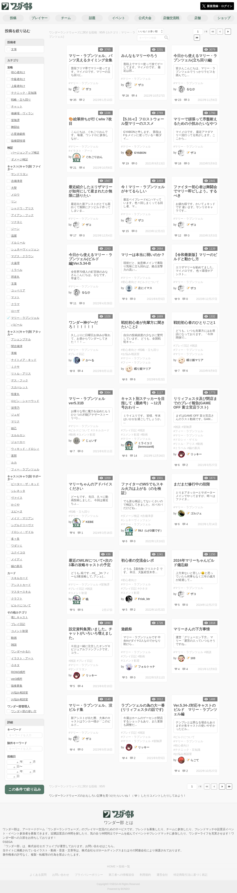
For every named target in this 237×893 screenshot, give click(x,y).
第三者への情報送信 (121, 874)
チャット (16, 106)
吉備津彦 (16, 181)
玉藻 (14, 283)
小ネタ (15, 665)
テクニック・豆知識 (23, 92)
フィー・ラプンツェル (25, 469)
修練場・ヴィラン (22, 113)
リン (14, 201)
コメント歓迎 (19, 631)
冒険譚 (15, 120)
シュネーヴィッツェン (25, 249)
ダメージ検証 (19, 159)
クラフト (16, 598)
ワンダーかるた (21, 651)
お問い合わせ (60, 874)
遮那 (14, 455)
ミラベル (16, 270)
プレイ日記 (18, 624)
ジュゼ (15, 414)
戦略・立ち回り (21, 99)
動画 (14, 637)
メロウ (15, 194)
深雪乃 (15, 407)
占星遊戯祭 (18, 133)
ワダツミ (16, 545)
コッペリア (18, 290)
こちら (109, 846)
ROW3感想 (18, 672)
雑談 (14, 644)
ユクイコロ (18, 552)
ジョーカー (18, 442)
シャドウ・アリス (22, 208)
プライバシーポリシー (89, 874)
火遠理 (15, 263)
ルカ (14, 462)
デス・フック (19, 380)
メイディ (16, 559)
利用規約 (145, 874)
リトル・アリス (21, 373)
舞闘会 (15, 127)
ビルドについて (21, 605)
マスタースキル (21, 591)
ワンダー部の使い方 (23, 711)
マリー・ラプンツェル (25, 317)
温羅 (14, 235)
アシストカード (21, 584)
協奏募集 (16, 685)
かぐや (15, 504)
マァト (15, 297)
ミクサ (15, 366)
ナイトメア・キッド (23, 359)
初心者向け (18, 72)
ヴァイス (16, 497)
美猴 (14, 353)
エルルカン (18, 435)
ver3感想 (16, 678)
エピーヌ (16, 511)
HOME (111, 866)
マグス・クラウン (22, 256)
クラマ (15, 304)
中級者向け (18, 79)
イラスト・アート (22, 658)
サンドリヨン (19, 174)
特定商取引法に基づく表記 (190, 874)
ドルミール (18, 242)
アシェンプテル (21, 339)
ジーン (15, 228)
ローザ (15, 311)
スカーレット (19, 387)
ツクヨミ (16, 222)
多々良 (15, 538)
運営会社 (162, 874)
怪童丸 (15, 394)
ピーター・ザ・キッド (25, 484)
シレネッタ (18, 490)
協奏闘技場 (18, 140)
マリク (15, 421)
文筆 (14, 49)
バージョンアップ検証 (25, 152)
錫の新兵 (16, 566)
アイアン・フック (22, 215)
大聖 (14, 187)
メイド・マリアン (22, 518)
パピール (16, 324)
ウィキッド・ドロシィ (25, 448)
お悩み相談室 (19, 692)
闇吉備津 (16, 346)
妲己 (14, 428)
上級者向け (18, 86)
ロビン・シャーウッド (25, 401)
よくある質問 (38, 874)
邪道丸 (15, 276)
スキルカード (19, 578)
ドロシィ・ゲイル (22, 532)
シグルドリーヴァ (22, 525)
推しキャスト (19, 617)
